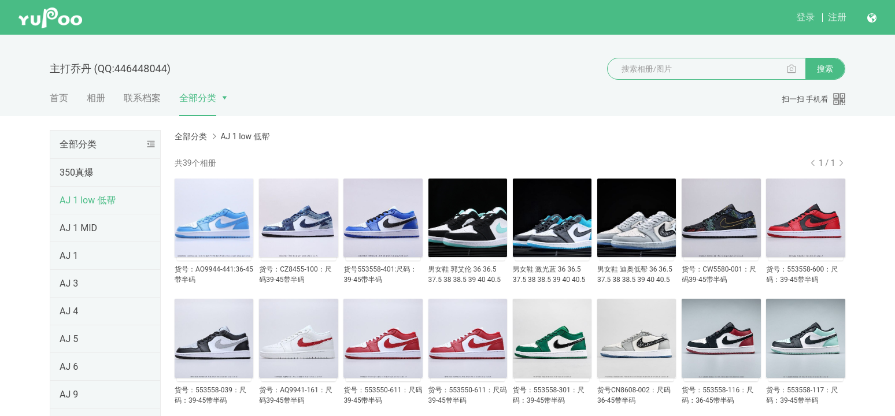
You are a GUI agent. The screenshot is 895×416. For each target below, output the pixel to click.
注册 (837, 17)
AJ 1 (69, 255)
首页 (59, 97)
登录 (805, 17)
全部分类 (197, 97)
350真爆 (77, 172)
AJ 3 (69, 283)
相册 (96, 97)
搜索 (825, 68)
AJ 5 (69, 338)
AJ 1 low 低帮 (88, 200)
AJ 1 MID (78, 227)
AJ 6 (69, 366)
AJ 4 (69, 311)
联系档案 (142, 97)
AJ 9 (69, 394)
